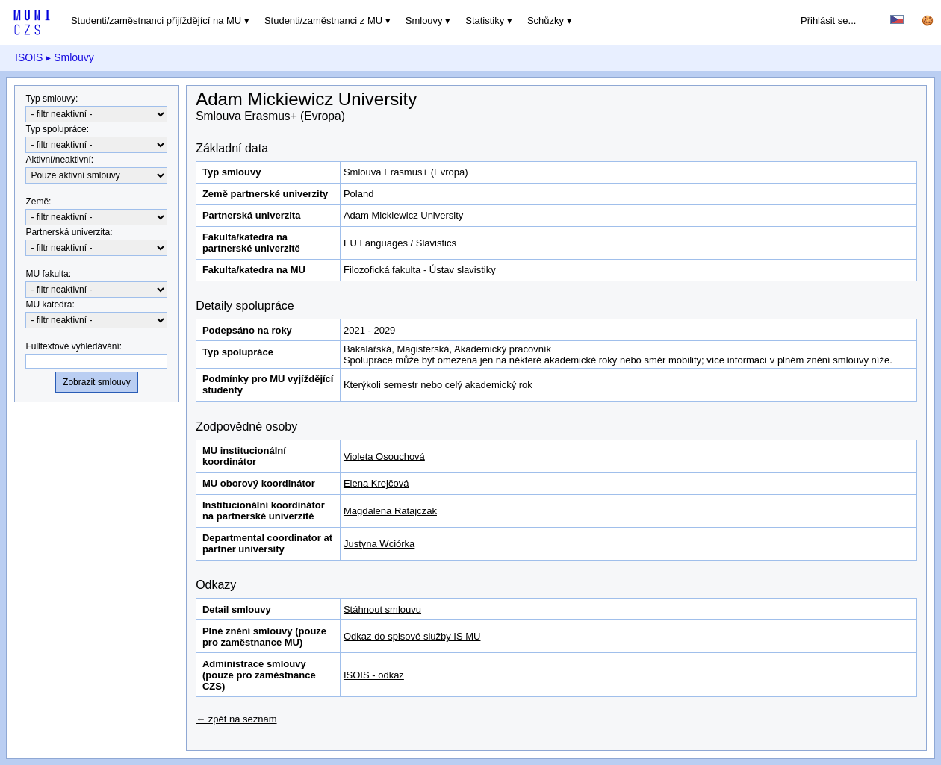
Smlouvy (424, 20)
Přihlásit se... (828, 20)
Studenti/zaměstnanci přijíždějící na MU (156, 20)
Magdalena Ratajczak (390, 510)
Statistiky (484, 20)
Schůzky (545, 20)
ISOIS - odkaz (374, 675)
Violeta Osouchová (384, 456)
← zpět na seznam (236, 719)
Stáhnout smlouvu (382, 609)
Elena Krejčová (376, 483)
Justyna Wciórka (379, 543)
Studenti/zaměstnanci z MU (323, 20)
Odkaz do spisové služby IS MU (412, 636)
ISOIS (29, 57)
